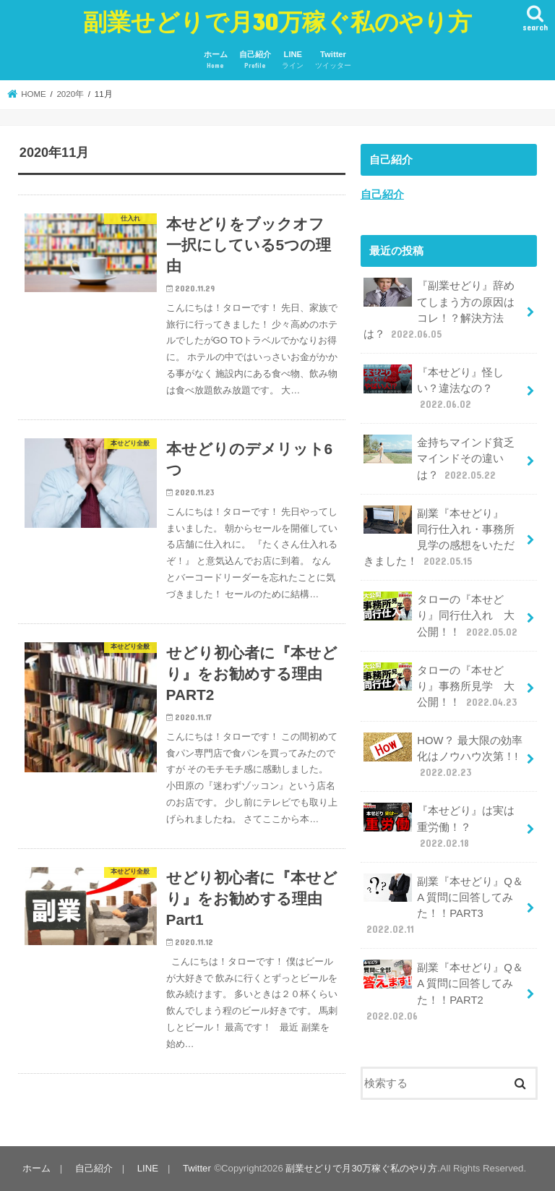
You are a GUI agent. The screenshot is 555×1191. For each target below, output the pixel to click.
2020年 (70, 94)
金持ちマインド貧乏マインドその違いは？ (439, 458)
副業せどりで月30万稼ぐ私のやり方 (277, 21)
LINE (293, 60)
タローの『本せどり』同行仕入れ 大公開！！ (441, 615)
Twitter (333, 60)
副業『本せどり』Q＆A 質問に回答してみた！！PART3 (443, 905)
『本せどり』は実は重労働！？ (439, 826)
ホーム (216, 60)
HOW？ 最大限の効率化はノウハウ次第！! (442, 756)
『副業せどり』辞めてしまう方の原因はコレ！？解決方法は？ (439, 309)
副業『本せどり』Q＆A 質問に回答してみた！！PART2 (443, 991)
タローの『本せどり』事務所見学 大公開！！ (441, 685)
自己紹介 (255, 60)
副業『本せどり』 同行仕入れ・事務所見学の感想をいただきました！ (439, 537)
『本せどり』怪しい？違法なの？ (433, 387)
